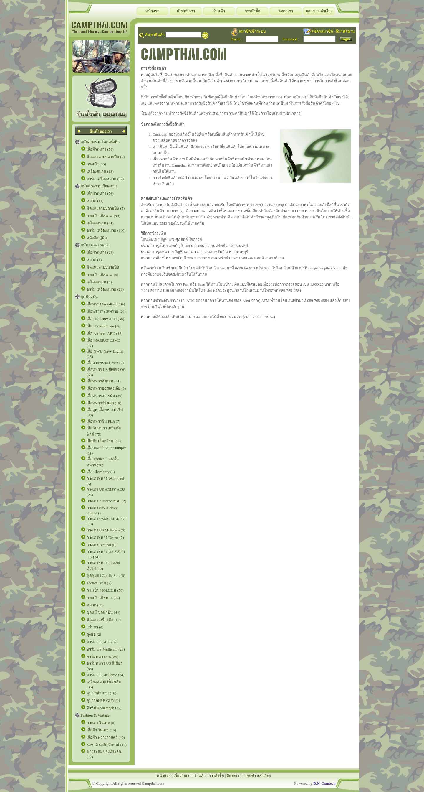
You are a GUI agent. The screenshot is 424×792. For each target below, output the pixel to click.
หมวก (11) (95, 201)
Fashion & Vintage (95, 715)
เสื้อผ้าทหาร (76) (100, 193)
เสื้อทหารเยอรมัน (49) (104, 395)
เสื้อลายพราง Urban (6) (105, 362)
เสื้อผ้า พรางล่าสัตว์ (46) (106, 737)
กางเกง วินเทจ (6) (101, 722)
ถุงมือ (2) (94, 634)
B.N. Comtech (324, 783)
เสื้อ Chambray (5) (101, 472)
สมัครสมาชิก (322, 31)
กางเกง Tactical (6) (102, 545)
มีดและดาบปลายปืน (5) (106, 208)
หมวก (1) (94, 260)
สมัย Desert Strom (95, 245)
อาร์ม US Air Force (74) (106, 675)
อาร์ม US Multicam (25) (106, 649)
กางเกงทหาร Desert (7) (105, 537)
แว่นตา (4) (95, 627)
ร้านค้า (219, 11)
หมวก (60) (95, 605)
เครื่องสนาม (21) (100, 223)
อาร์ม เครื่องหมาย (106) (106, 230)
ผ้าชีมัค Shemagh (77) (104, 708)
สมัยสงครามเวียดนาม (99, 186)
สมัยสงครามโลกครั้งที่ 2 (100, 142)
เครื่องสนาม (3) (99, 282)
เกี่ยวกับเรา (186, 11)
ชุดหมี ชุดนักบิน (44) (103, 612)
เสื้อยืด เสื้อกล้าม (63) (104, 441)
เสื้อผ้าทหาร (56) (100, 149)
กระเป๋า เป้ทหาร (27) (103, 597)
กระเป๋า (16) (96, 164)
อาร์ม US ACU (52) (102, 642)
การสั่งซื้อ (252, 11)
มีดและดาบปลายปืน (103, 267)
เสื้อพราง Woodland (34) (106, 304)
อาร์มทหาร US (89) (102, 656)
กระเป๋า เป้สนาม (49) (103, 215)
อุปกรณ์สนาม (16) (101, 693)
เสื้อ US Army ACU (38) (105, 319)
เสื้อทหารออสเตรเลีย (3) (106, 388)
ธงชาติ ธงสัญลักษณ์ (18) (107, 744)
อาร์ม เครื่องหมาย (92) (105, 179)
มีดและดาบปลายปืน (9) (106, 156)
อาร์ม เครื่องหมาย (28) (105, 289)
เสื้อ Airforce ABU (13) (104, 333)
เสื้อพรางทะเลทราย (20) (106, 311)
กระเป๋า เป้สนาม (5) (102, 274)
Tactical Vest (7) (99, 583)
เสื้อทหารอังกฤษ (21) (104, 381)
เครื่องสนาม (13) (100, 171)
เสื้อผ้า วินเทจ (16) (101, 730)
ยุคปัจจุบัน (89, 296)
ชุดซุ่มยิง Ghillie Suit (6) (106, 575)
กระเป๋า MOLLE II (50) (105, 590)
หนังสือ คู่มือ (97, 238)
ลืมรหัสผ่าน (345, 31)
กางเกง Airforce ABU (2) (106, 501)
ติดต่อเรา (285, 11)
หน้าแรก (152, 11)
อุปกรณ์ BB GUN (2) (103, 700)
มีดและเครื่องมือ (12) (104, 620)
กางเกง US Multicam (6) (106, 530)
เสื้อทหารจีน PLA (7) (103, 421)
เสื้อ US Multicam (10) (104, 326)
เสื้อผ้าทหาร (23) (100, 252)
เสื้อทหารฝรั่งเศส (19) (104, 403)
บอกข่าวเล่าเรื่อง (319, 11)
